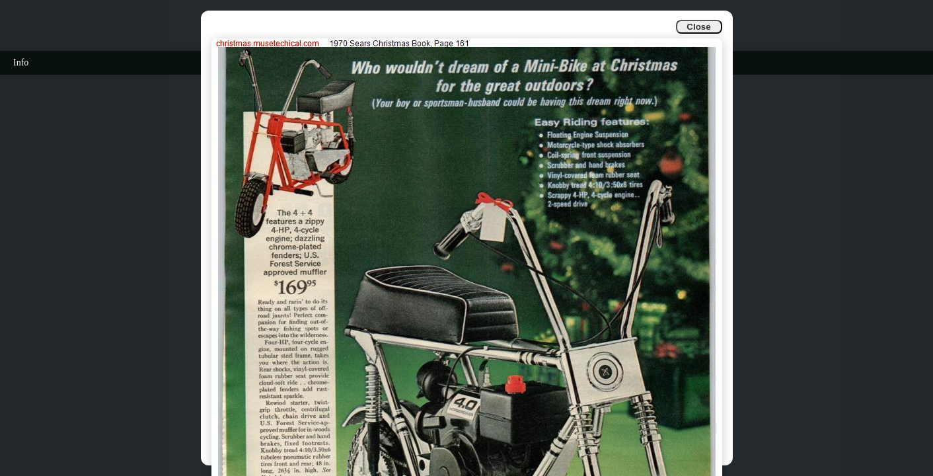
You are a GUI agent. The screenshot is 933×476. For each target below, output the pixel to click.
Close (698, 27)
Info (20, 62)
